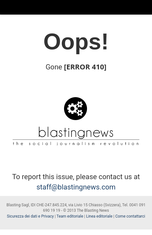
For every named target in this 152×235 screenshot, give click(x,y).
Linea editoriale (99, 216)
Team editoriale (70, 216)
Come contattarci (130, 216)
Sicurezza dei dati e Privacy (30, 216)
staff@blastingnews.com (76, 187)
